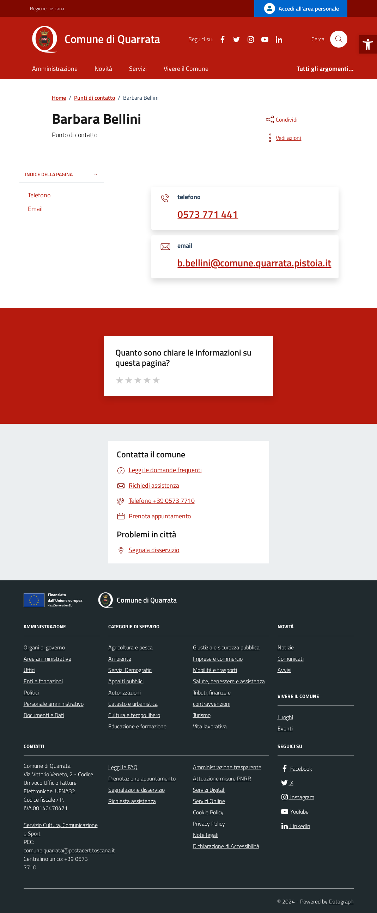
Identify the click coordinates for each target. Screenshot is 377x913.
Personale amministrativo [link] (54, 703)
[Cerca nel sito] (338, 39)
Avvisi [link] (284, 670)
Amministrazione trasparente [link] (227, 767)
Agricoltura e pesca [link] (130, 647)
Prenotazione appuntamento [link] (142, 778)
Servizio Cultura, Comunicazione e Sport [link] (61, 829)
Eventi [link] (285, 728)
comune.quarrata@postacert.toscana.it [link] (69, 850)
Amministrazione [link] (55, 68)
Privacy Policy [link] (209, 823)
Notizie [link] (286, 647)
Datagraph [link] (341, 901)
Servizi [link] (138, 68)
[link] (368, 44)
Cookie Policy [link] (208, 812)
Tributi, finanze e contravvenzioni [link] (212, 698)
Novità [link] (103, 68)
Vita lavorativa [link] (210, 726)
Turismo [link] (202, 715)
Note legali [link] (205, 835)
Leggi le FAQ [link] (123, 767)
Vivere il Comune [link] (186, 68)
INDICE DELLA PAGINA (61, 174)
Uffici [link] (29, 670)
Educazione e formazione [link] (137, 726)
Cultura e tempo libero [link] (134, 715)
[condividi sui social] (281, 119)
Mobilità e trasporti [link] (215, 670)
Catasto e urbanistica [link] (133, 703)
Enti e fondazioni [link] (43, 681)
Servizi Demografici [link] (130, 670)
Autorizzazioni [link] (124, 692)
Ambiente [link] (119, 658)
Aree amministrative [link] (47, 658)
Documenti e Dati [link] (44, 715)
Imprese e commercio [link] (218, 658)
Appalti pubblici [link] (126, 681)
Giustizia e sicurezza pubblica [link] (226, 647)
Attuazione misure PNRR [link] (222, 778)
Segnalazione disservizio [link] (136, 789)
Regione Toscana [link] (47, 8)
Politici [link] (31, 692)
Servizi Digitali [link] (209, 789)
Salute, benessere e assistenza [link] (229, 681)
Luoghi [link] (285, 717)
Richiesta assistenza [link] (132, 801)
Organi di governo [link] (44, 647)
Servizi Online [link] (209, 801)
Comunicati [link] (291, 658)
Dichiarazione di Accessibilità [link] (226, 846)
